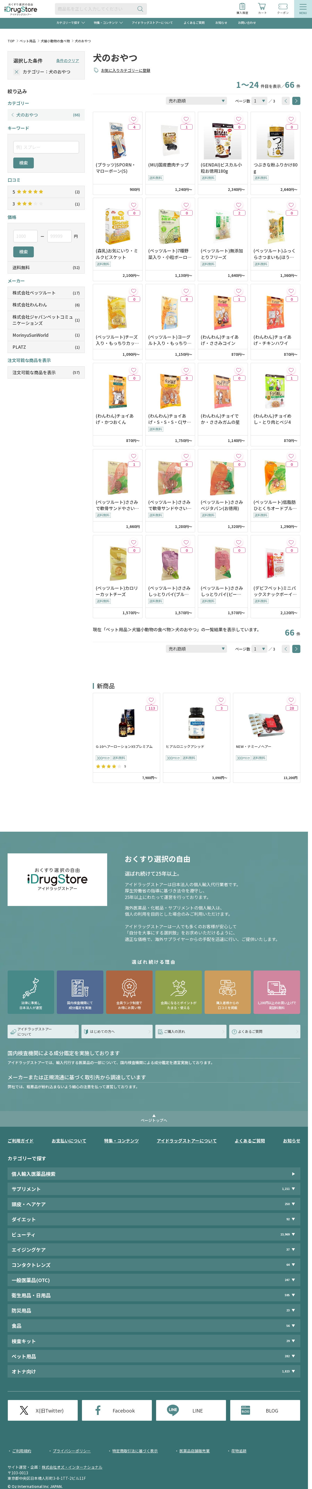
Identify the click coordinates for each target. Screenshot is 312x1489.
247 (287, 1280)
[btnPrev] (286, 101)
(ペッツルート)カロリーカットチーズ (117, 591)
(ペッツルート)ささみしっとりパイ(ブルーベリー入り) (169, 591)
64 (288, 1265)
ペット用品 (27, 41)
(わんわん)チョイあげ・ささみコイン (220, 340)
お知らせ (221, 22)
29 (288, 1341)
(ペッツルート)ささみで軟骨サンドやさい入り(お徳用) (170, 505)
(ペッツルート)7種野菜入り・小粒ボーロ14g (170, 254)
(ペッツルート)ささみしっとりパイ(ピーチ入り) (222, 591)
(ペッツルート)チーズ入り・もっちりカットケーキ (117, 340)
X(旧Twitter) (50, 1410)
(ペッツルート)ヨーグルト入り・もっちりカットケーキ (170, 340)
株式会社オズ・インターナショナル (72, 1467)
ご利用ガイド (21, 1140)
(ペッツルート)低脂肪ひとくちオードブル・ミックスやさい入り (275, 505)
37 (288, 1249)
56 (288, 1326)
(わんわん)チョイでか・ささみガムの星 (220, 419)
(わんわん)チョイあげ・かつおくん (115, 419)
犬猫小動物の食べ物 (55, 41)
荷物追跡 (239, 1450)
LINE (197, 1410)
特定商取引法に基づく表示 (135, 1450)
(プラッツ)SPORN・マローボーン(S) (116, 168)
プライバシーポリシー (72, 1450)
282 (287, 1356)
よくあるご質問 (194, 22)
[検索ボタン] (141, 9)
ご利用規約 (21, 1450)
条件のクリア (67, 60)
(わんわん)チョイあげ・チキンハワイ (272, 340)
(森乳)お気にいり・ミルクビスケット (117, 254)
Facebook (124, 1410)
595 (287, 1295)
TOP (11, 41)
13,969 (285, 1234)
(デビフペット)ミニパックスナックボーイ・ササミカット (275, 591)
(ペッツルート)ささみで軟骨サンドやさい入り (117, 505)
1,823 (286, 1371)
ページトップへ (154, 1120)
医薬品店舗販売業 (194, 1450)
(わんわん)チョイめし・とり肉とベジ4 (272, 419)
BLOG (272, 1410)
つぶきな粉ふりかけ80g (275, 168)
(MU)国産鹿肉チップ (168, 165)
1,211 (286, 1189)
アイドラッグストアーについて (152, 22)
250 (287, 1204)
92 (288, 1219)
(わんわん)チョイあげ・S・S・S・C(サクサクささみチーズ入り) (169, 419)
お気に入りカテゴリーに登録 (125, 70)
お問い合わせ (247, 22)
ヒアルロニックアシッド (185, 746)
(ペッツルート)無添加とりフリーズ (222, 254)
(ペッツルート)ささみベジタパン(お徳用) (222, 505)
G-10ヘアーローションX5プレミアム (124, 746)
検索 (23, 162)
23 (288, 1310)
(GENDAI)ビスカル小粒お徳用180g (221, 168)
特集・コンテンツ (121, 1140)
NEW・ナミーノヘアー (253, 746)
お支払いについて (69, 1140)
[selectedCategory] (16, 72)
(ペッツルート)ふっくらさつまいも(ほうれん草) (275, 254)
